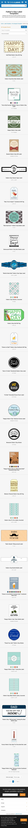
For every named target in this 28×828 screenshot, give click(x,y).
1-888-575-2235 (18, 813)
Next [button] (18, 781)
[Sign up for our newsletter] (10, 794)
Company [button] (3, 810)
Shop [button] (2, 799)
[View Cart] (25, 2)
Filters (24, 26)
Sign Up (22, 794)
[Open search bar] (5, 2)
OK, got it (24, 819)
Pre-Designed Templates (17, 23)
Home (2, 23)
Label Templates (7, 23)
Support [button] (3, 806)
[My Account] (22, 2)
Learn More (23, 823)
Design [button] (2, 803)
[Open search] (25, 5)
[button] (2, 2)
